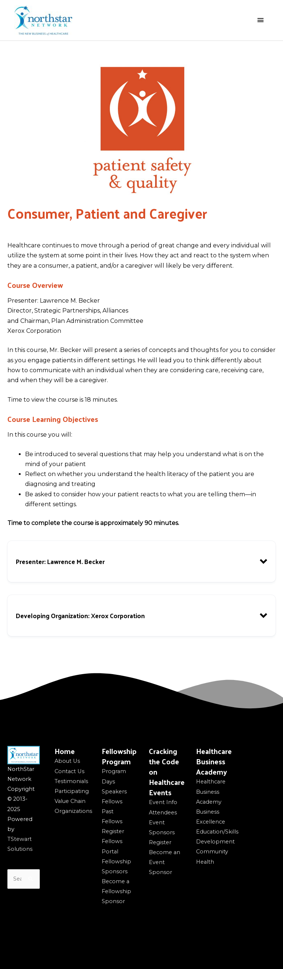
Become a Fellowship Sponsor (116, 891)
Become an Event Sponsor (164, 862)
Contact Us (69, 771)
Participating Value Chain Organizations (73, 801)
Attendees (163, 812)
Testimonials (71, 781)
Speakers (114, 791)
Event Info (163, 802)
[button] (141, 561)
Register (113, 831)
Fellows (112, 801)
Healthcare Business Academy (211, 791)
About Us (67, 761)
